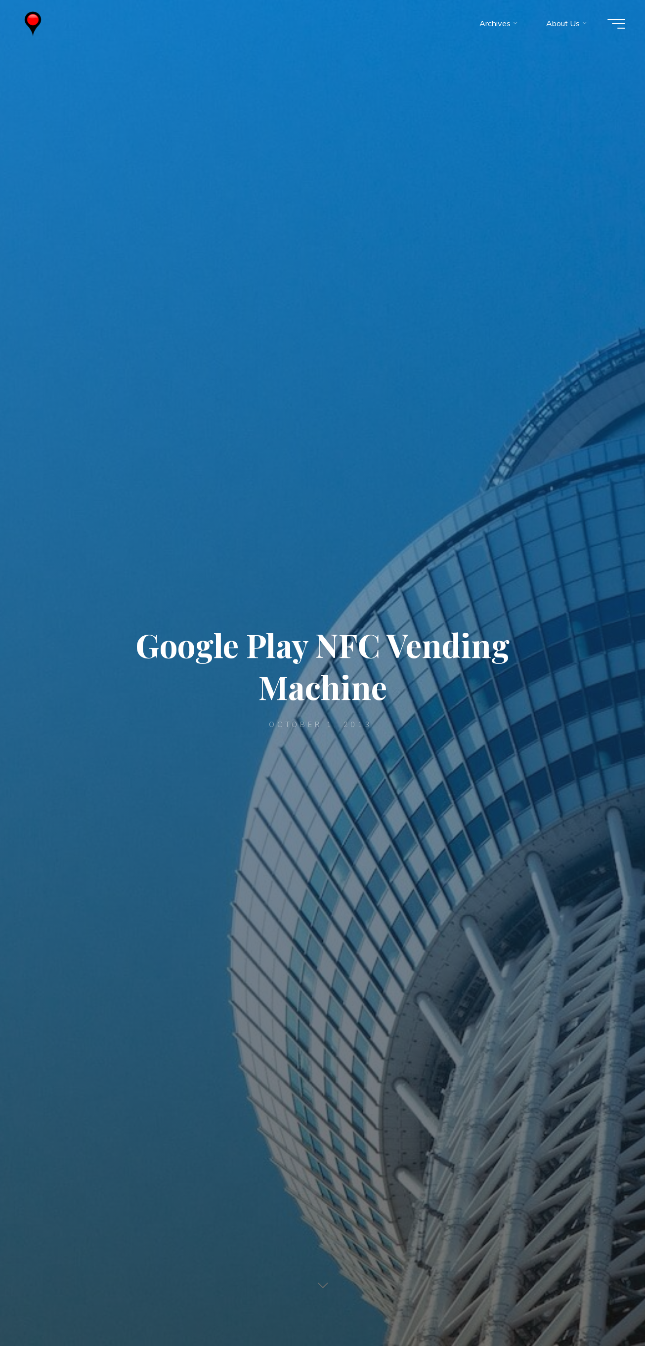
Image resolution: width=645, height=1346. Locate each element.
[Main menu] (616, 24)
